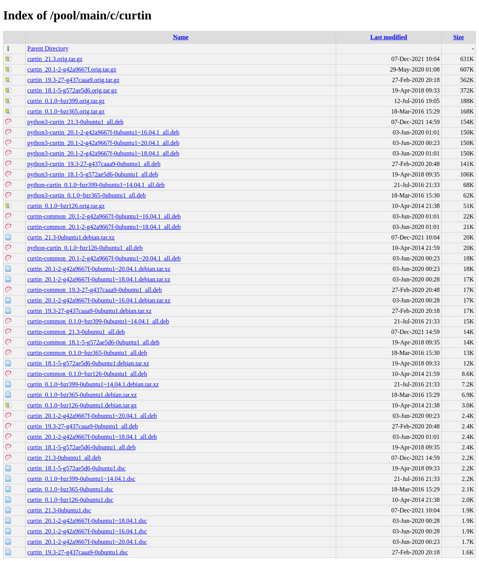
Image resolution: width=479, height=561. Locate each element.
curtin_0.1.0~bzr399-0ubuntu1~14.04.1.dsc (81, 478)
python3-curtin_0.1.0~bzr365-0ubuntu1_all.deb (86, 195)
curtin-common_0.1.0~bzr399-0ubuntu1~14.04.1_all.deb (98, 321)
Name (181, 37)
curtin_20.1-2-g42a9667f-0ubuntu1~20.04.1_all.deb (92, 415)
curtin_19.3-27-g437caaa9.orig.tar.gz (73, 80)
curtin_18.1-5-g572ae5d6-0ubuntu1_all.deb (81, 447)
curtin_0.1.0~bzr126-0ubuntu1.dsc (70, 499)
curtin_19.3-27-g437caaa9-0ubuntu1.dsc (77, 552)
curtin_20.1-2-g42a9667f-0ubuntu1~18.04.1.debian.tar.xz (98, 279)
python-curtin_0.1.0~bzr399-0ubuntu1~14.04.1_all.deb (96, 185)
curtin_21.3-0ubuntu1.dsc (59, 510)
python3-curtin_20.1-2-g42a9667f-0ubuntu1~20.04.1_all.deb (103, 143)
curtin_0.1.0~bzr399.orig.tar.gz (65, 101)
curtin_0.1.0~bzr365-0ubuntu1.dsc (70, 489)
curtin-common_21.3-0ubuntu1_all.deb (76, 332)
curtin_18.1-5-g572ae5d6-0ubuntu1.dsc (76, 468)
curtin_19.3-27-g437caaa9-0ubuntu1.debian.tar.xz (89, 311)
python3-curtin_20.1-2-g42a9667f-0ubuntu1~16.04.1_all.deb (103, 132)
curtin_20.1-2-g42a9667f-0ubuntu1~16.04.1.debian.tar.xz (98, 300)
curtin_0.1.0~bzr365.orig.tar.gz (65, 111)
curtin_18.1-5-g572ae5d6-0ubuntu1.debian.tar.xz (88, 363)
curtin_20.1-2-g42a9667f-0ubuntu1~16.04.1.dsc (87, 531)
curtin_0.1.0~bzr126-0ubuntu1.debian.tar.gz (82, 405)
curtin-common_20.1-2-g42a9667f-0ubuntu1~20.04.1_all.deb (103, 258)
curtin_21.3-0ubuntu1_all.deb (64, 457)
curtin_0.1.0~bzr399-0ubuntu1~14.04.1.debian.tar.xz (93, 384)
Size (458, 37)
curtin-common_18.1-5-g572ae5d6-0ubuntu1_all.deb (93, 342)
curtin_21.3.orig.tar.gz (54, 59)
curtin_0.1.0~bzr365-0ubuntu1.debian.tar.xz (82, 394)
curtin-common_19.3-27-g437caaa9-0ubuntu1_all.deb (94, 290)
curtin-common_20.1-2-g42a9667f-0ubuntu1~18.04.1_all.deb (103, 227)
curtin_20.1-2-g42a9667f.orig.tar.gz (71, 69)
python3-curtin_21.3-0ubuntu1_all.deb (75, 122)
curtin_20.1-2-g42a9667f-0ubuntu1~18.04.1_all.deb (92, 436)
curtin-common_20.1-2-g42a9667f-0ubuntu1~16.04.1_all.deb (103, 216)
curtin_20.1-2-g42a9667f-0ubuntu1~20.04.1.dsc (87, 541)
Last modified (388, 37)
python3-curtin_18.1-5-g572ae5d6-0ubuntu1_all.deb (92, 174)
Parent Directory (47, 48)
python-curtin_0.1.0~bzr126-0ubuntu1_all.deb (84, 248)
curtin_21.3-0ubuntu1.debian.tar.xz (71, 237)
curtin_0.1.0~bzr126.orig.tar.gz (65, 206)
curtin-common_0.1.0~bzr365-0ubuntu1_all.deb (87, 353)
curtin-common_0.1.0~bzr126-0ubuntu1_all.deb (87, 374)
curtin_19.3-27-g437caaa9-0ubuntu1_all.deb (82, 426)
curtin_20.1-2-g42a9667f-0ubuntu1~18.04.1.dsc (87, 520)
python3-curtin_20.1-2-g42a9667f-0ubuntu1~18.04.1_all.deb (103, 153)
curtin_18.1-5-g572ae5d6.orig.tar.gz (72, 90)
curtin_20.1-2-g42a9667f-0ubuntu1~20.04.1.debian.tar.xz (98, 269)
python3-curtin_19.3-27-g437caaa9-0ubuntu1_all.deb (93, 164)
